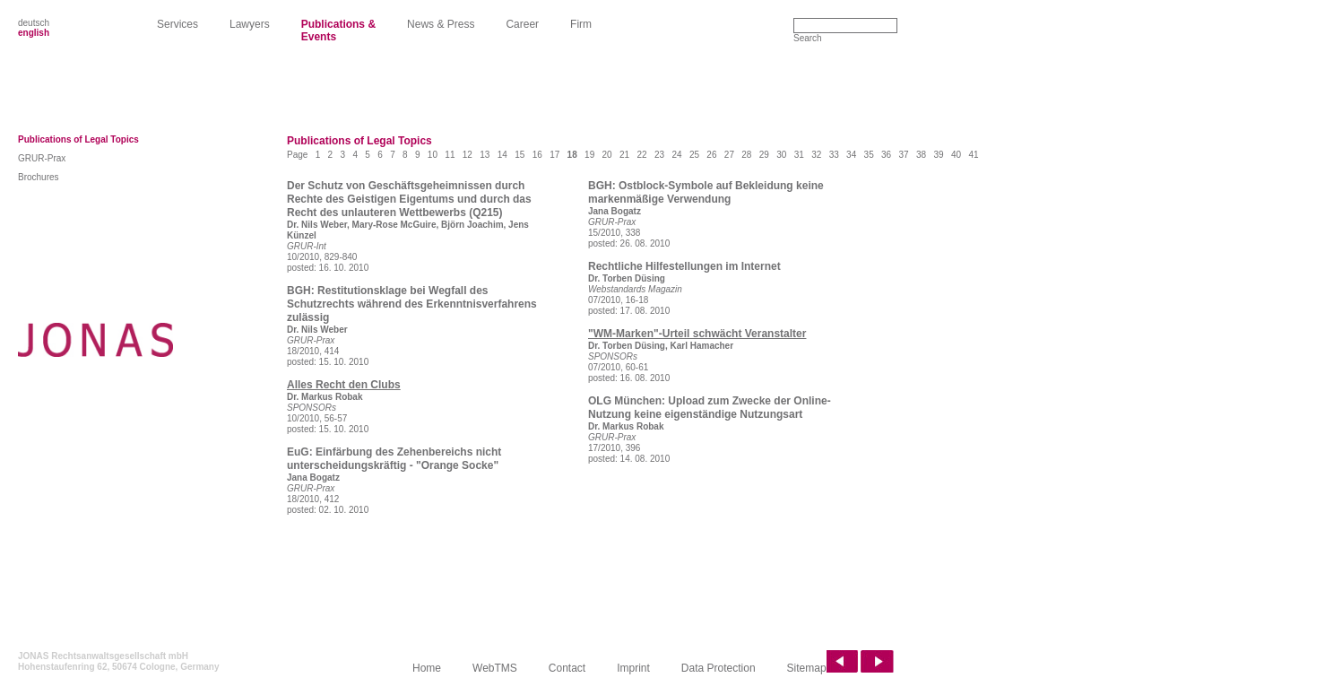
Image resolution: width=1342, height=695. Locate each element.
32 (816, 155)
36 (886, 155)
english (33, 33)
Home (426, 668)
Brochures (38, 177)
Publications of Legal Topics (78, 139)
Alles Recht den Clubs (344, 384)
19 (589, 155)
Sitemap (807, 668)
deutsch (33, 23)
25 (694, 155)
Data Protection (718, 668)
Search (807, 38)
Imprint (633, 668)
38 (921, 155)
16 (537, 155)
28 (746, 155)
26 (711, 155)
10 (432, 155)
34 (851, 155)
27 (729, 155)
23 (659, 155)
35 (869, 155)
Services (177, 24)
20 (607, 155)
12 (467, 155)
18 (572, 155)
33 (834, 155)
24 (676, 155)
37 (904, 155)
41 (973, 155)
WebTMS (494, 668)
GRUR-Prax (41, 158)
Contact (567, 668)
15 (519, 155)
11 (450, 155)
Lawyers (249, 24)
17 (554, 155)
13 (484, 155)
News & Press (440, 24)
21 (624, 155)
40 (956, 155)
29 (764, 155)
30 (781, 155)
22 (641, 155)
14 (502, 155)
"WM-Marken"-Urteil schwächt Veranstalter (697, 333)
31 (799, 155)
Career (522, 24)
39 (938, 155)
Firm (581, 24)
